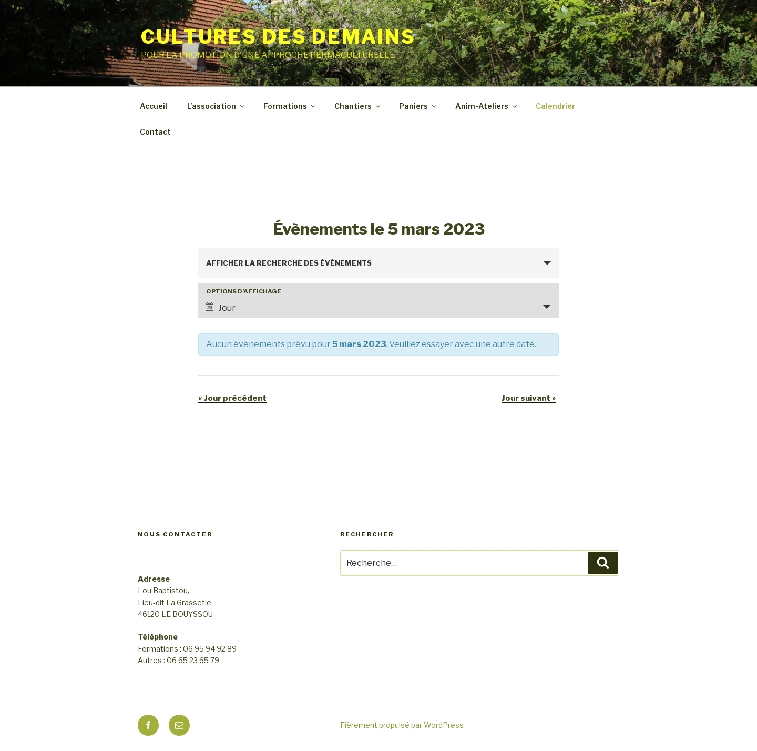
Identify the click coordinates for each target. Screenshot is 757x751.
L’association (216, 106)
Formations (290, 106)
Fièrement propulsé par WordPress (402, 724)
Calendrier (555, 106)
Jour (221, 307)
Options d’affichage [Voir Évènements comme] (243, 292)
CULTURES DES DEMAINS (278, 36)
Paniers (418, 106)
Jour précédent (232, 398)
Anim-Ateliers (486, 106)
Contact (155, 131)
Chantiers (358, 106)
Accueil (153, 106)
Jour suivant (529, 398)
